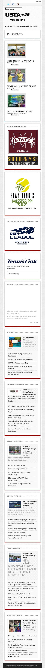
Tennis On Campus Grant (21, 86)
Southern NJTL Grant (19, 111)
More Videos (34, 322)
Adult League (11, 266)
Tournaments (11, 269)
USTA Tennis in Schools (20, 61)
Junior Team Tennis (23, 266)
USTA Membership (13, 274)
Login (35, 665)
